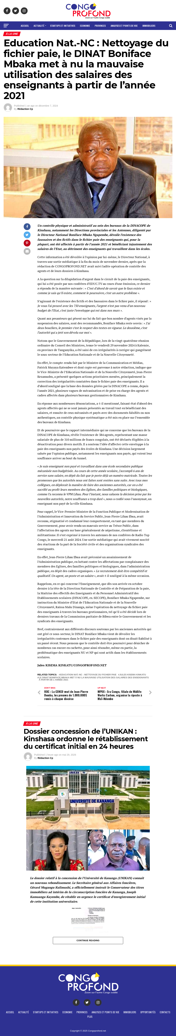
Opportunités (74, 34)
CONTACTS (93, 34)
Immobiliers (148, 25)
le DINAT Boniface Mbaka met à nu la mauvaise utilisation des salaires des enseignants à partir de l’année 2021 (94, 679)
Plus (105, 34)
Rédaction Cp (25, 109)
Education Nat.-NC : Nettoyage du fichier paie (88, 675)
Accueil (25, 25)
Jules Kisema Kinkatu (132, 675)
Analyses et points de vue (124, 25)
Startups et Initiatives (62, 25)
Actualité (39, 25)
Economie (85, 25)
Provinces (100, 25)
